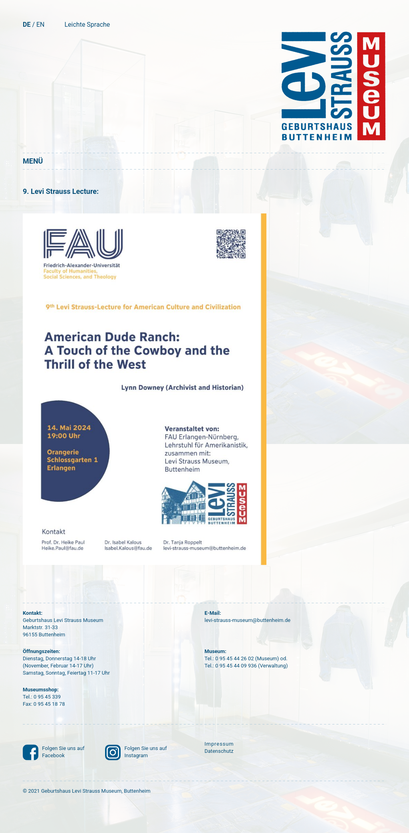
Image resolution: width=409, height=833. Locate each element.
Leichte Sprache (87, 24)
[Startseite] (331, 86)
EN (40, 24)
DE (26, 24)
